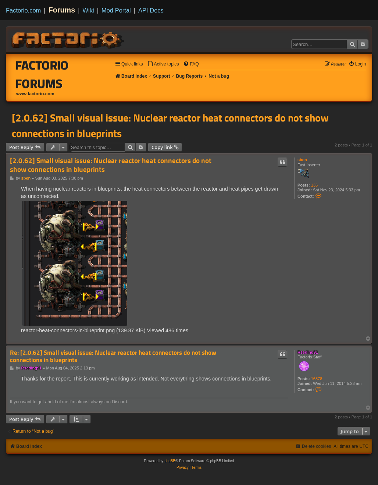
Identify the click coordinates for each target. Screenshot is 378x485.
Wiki (88, 10)
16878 (316, 378)
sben (302, 159)
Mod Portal (116, 10)
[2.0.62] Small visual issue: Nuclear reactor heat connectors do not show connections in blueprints (170, 125)
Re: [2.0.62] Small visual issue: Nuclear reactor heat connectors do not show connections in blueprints (113, 356)
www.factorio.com (35, 93)
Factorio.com (23, 10)
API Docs (151, 10)
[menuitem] (163, 64)
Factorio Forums (42, 74)
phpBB (169, 461)
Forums (62, 10)
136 (314, 185)
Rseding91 (307, 352)
